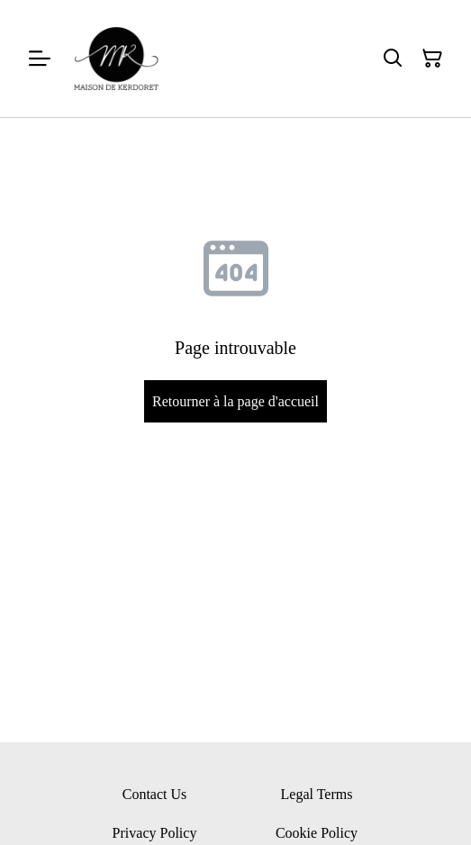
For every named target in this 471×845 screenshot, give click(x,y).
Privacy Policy (155, 832)
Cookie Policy (317, 832)
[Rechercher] (392, 58)
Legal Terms (317, 794)
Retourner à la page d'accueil (235, 401)
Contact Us (154, 794)
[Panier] (432, 58)
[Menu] (39, 58)
